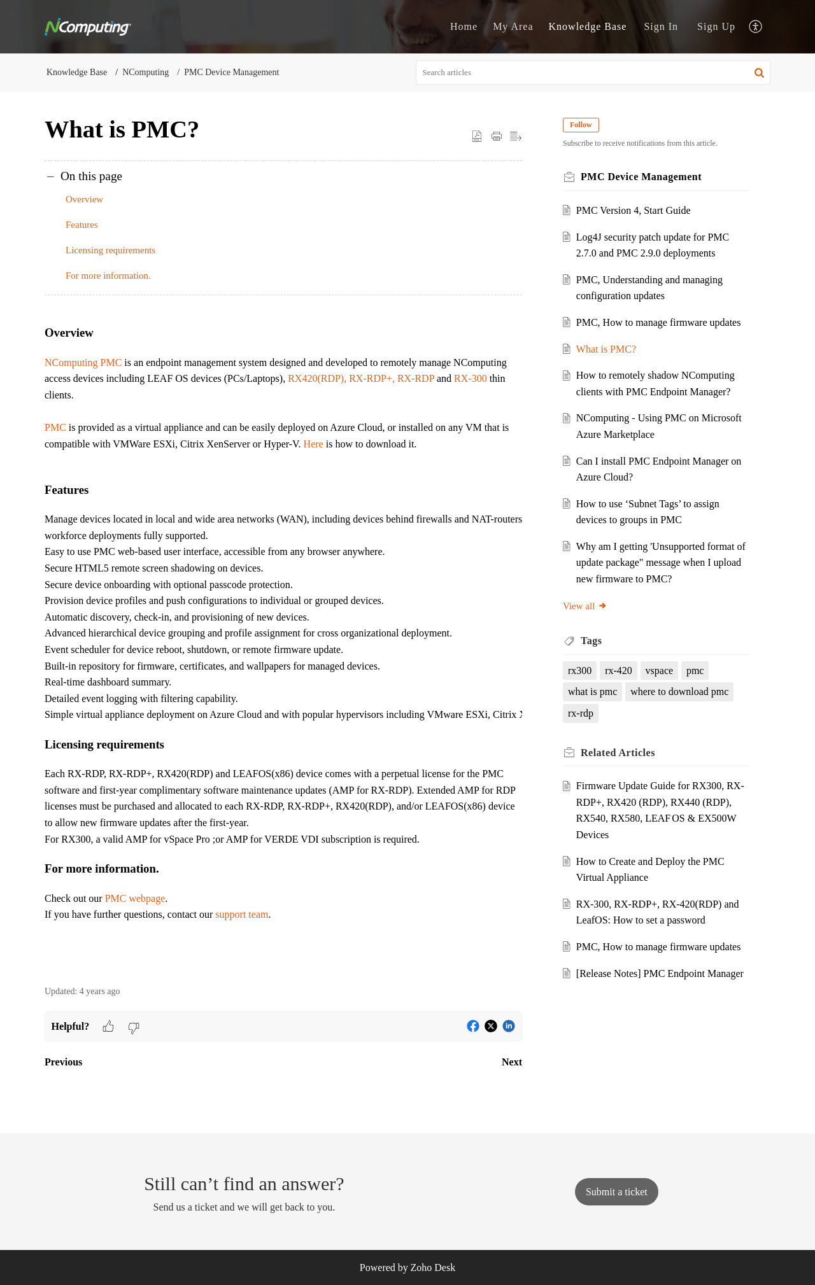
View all (585, 606)
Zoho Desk (433, 1267)
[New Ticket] (616, 1191)
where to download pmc (679, 691)
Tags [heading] (591, 640)
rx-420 (618, 670)
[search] (593, 72)
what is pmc (592, 691)
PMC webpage (135, 898)
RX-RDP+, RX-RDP (391, 378)
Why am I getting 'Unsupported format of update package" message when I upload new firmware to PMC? (661, 562)
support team (241, 914)
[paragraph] (283, 641)
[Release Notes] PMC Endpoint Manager (660, 973)
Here (315, 444)
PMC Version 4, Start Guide (633, 210)
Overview (84, 199)
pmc (695, 670)
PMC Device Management (231, 72)
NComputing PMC (83, 362)
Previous (63, 1062)
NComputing (145, 72)
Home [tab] (464, 26)
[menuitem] (660, 26)
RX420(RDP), (317, 378)
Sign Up (716, 26)
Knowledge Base (76, 72)
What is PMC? (606, 349)
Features (82, 225)
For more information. (110, 275)
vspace (660, 670)
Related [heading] (618, 752)
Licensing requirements (110, 250)
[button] (756, 27)
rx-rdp (580, 713)
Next (512, 1062)
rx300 (580, 670)
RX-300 (470, 378)
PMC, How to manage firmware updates (658, 322)
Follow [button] (581, 124)
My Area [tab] (513, 26)
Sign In (661, 26)
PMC (55, 427)
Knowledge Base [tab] (588, 26)
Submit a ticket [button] (617, 1191)
